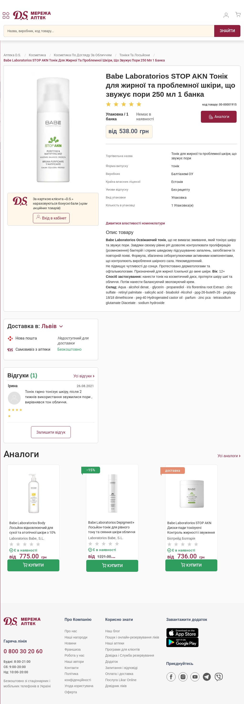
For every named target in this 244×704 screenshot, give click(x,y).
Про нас (71, 631)
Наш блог (112, 631)
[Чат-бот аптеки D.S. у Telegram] (207, 678)
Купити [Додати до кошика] (33, 565)
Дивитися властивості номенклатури (135, 223)
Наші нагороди (76, 637)
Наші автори (74, 661)
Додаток (111, 661)
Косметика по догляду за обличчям (83, 55)
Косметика (37, 55)
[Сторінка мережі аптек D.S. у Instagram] (183, 678)
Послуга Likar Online (121, 680)
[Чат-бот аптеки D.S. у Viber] (219, 678)
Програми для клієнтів (122, 649)
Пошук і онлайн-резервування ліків (132, 637)
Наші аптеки (114, 643)
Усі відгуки (83, 376)
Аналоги (218, 116)
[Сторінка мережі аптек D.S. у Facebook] (171, 678)
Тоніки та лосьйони (134, 55)
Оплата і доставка (119, 674)
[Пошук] (227, 31)
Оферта (71, 692)
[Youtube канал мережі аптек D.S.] (195, 678)
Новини (70, 643)
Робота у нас (74, 655)
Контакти (71, 668)
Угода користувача (79, 686)
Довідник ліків (116, 686)
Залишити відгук (51, 432)
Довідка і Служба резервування (129, 655)
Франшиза (73, 649)
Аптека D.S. (12, 55)
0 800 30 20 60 (23, 651)
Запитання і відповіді (121, 668)
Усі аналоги (229, 456)
